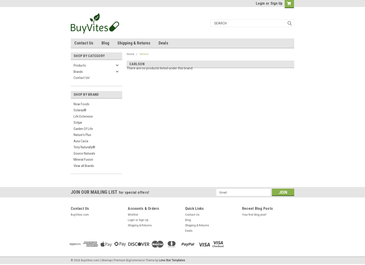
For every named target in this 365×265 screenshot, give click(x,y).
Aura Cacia (81, 141)
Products (80, 65)
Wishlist (133, 214)
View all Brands (84, 166)
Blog (105, 43)
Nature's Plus (82, 135)
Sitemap (106, 260)
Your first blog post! (254, 214)
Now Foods (81, 104)
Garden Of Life (83, 129)
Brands (78, 72)
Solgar (78, 122)
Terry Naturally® (84, 147)
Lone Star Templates (172, 260)
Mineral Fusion (83, 159)
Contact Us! (82, 78)
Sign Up (276, 3)
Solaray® (80, 110)
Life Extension (83, 116)
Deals (163, 43)
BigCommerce (135, 260)
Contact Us (83, 43)
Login (260, 3)
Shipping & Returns (133, 43)
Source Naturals (84, 153)
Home (130, 54)
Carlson (144, 54)
